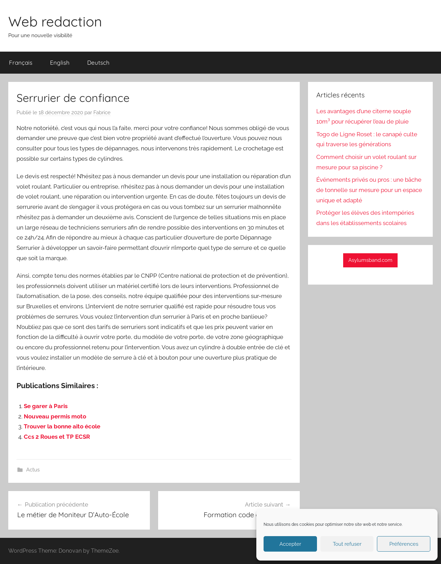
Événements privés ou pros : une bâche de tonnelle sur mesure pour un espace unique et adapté (369, 190)
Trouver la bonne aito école (62, 426)
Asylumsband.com (370, 260)
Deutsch (98, 62)
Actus (33, 470)
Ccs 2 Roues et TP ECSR (57, 436)
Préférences (403, 544)
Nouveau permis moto (55, 416)
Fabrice (102, 112)
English (60, 62)
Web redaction (55, 21)
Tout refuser (347, 544)
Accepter (290, 544)
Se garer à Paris (46, 406)
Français (20, 62)
